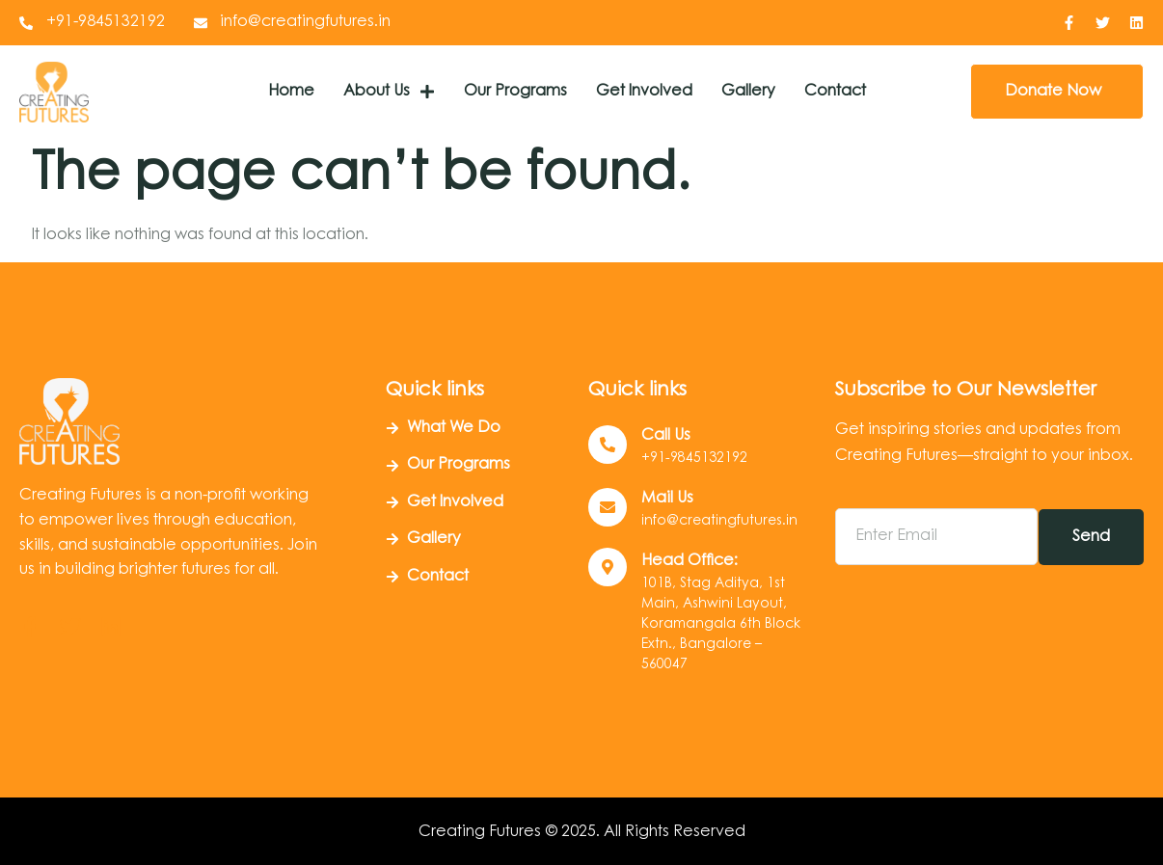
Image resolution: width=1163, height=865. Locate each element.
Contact (835, 91)
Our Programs (515, 91)
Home (291, 91)
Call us (665, 436)
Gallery (748, 91)
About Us (389, 91)
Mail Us (667, 498)
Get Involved (644, 91)
